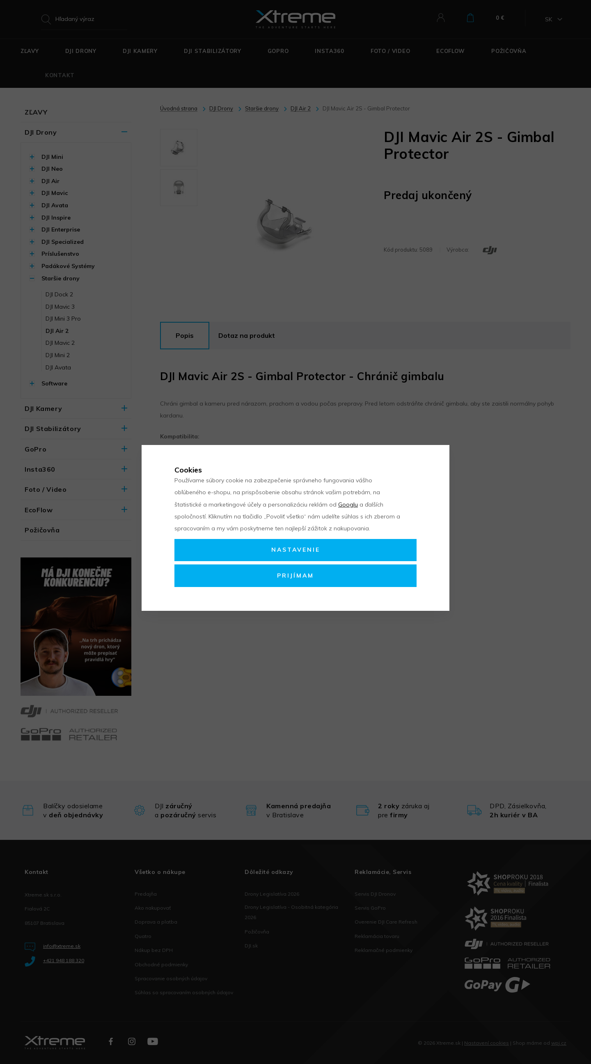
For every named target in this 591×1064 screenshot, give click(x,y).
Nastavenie (295, 549)
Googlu (348, 504)
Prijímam (295, 575)
